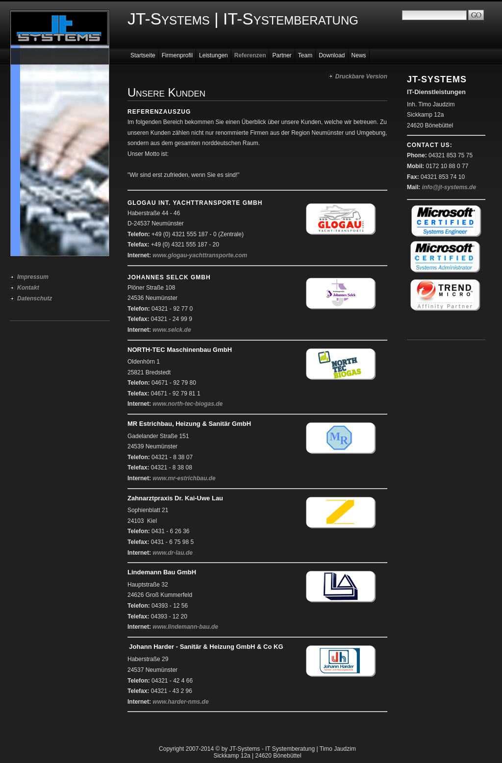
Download (332, 55)
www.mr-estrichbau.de (183, 478)
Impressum (33, 276)
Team (305, 55)
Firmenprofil (177, 55)
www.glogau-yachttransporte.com (199, 255)
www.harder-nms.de (180, 701)
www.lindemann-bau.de (185, 626)
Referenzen (250, 55)
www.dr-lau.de (172, 552)
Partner (281, 55)
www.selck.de (171, 329)
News (358, 55)
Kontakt (28, 287)
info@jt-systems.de (449, 187)
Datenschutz (34, 298)
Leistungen (213, 55)
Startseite (142, 55)
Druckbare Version (361, 76)
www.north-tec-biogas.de (187, 403)
